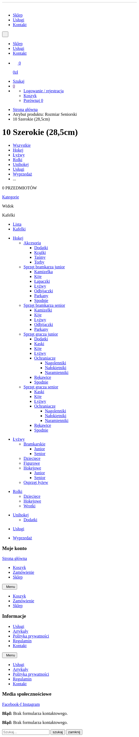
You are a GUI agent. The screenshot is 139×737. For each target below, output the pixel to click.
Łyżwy (19, 155)
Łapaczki (42, 281)
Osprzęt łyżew (36, 482)
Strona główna (25, 109)
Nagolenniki (55, 363)
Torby (39, 262)
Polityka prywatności (31, 636)
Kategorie (10, 197)
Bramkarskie (34, 444)
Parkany (41, 295)
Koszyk (30, 95)
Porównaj (33, 100)
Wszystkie (22, 145)
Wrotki (30, 506)
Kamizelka (43, 271)
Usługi (18, 20)
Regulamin (22, 641)
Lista (17, 224)
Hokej (18, 150)
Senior (39, 453)
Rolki (17, 159)
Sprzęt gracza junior (41, 334)
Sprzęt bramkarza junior (44, 267)
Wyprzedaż (22, 174)
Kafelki (19, 229)
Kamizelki (43, 310)
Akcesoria (32, 243)
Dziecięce (32, 458)
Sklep (17, 15)
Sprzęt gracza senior (41, 387)
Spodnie (41, 300)
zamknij (74, 732)
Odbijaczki (43, 291)
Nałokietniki (55, 367)
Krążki (40, 252)
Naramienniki (56, 372)
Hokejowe (32, 468)
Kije (38, 276)
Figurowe (32, 463)
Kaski (39, 343)
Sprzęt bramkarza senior (44, 305)
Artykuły (20, 631)
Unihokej (21, 164)
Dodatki (41, 247)
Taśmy (39, 257)
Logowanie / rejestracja (44, 91)
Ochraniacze (45, 358)
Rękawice (42, 377)
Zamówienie (23, 572)
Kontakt (20, 24)
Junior (39, 449)
